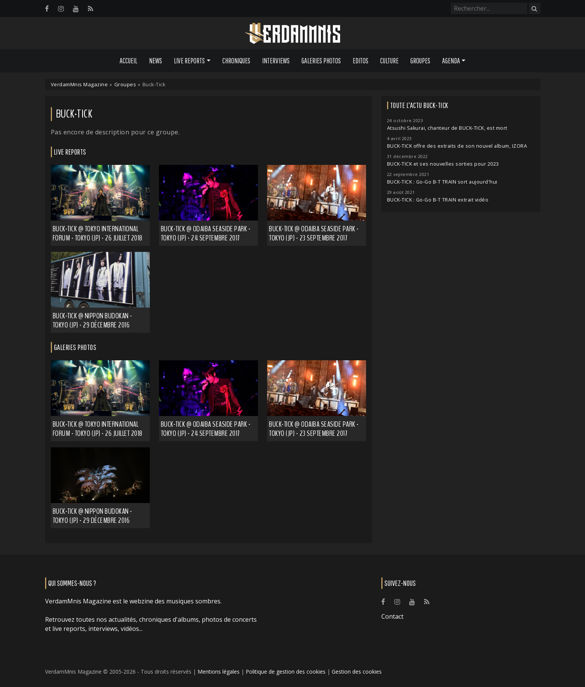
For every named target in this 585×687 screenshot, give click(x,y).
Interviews (276, 60)
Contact (392, 616)
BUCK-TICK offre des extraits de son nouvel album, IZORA (457, 146)
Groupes (420, 60)
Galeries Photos (321, 60)
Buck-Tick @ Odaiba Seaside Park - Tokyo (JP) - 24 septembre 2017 (206, 233)
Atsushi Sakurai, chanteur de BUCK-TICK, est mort (447, 128)
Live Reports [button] (189, 60)
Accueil (128, 60)
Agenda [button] (451, 60)
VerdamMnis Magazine (79, 84)
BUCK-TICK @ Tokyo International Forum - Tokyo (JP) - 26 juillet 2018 (98, 429)
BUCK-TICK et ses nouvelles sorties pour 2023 (443, 164)
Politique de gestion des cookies (286, 671)
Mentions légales (219, 671)
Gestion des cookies (357, 671)
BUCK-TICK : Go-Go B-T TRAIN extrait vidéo (438, 200)
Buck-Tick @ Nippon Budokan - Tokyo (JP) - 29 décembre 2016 (92, 320)
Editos (360, 60)
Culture (389, 60)
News (155, 60)
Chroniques (236, 60)
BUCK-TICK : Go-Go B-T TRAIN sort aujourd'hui (442, 182)
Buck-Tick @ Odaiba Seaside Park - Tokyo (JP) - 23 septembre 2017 (314, 233)
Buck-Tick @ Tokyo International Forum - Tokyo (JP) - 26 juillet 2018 (98, 233)
